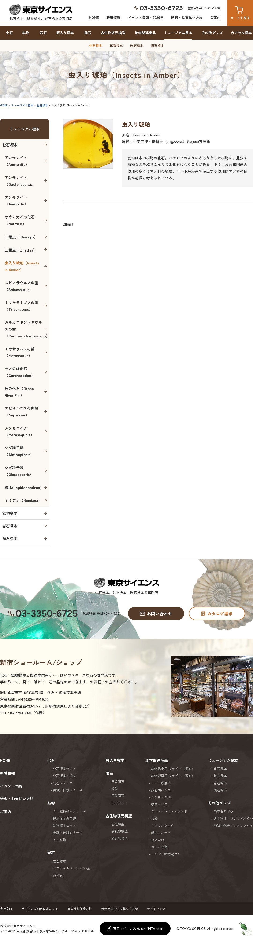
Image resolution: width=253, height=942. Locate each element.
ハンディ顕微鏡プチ (166, 854)
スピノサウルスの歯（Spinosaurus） (21, 286)
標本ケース (159, 804)
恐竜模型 (117, 824)
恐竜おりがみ (223, 811)
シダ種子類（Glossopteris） (19, 471)
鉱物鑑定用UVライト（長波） (173, 768)
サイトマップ (156, 908)
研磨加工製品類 (64, 818)
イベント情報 (11, 786)
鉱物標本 (116, 45)
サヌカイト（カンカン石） (72, 868)
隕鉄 (114, 788)
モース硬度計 (161, 783)
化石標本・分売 (64, 775)
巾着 (154, 818)
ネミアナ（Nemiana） (23, 500)
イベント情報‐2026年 (146, 17)
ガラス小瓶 (159, 846)
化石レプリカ (63, 783)
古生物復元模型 (113, 32)
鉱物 (25, 32)
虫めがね (157, 839)
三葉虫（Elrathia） (21, 250)
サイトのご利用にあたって (40, 908)
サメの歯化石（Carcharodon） (20, 372)
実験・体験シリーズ (67, 790)
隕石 (87, 32)
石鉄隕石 (117, 795)
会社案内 (6, 908)
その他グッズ (212, 32)
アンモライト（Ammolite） (16, 200)
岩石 (43, 32)
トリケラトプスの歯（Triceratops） (21, 306)
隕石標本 (157, 45)
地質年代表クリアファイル (233, 825)
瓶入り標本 (65, 32)
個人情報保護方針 (79, 908)
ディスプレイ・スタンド (169, 811)
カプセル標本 (241, 32)
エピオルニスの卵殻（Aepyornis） (21, 411)
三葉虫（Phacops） (21, 237)
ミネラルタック (162, 825)
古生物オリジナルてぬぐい (233, 818)
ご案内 (215, 17)
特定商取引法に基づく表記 (119, 908)
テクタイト (119, 802)
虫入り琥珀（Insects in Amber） (22, 266)
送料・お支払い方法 (187, 17)
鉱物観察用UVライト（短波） (173, 775)
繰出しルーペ (161, 832)
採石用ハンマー (162, 790)
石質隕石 (117, 781)
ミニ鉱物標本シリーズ (69, 811)
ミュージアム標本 (178, 32)
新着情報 (113, 17)
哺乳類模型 (119, 831)
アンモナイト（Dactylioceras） (20, 181)
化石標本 (95, 45)
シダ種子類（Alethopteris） (19, 451)
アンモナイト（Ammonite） (17, 161)
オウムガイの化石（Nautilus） (20, 220)
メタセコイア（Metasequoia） (19, 431)
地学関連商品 (145, 32)
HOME (94, 17)
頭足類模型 (119, 838)
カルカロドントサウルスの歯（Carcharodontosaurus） (27, 329)
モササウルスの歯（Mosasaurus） (20, 352)
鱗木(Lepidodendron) (23, 487)
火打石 (58, 875)
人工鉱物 (59, 839)
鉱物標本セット (64, 825)
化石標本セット (64, 768)
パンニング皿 (161, 797)
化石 (9, 32)
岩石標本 (136, 45)
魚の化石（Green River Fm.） (19, 392)
